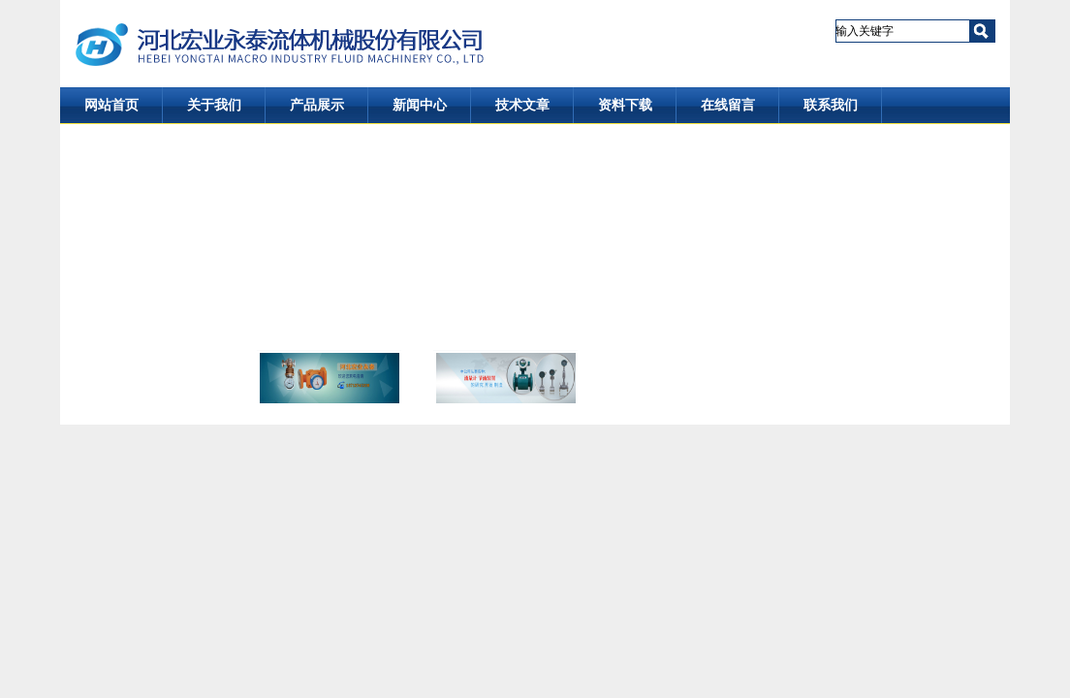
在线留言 (728, 105)
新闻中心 (420, 105)
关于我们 (214, 105)
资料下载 (625, 105)
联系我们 (830, 105)
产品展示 (317, 105)
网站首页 (111, 105)
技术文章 (522, 105)
